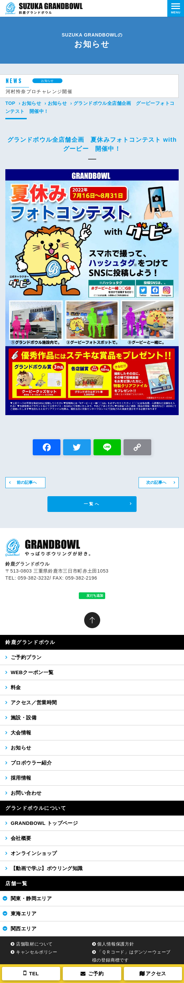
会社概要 (21, 838)
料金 (16, 687)
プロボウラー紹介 (31, 763)
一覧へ (92, 504)
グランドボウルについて (35, 808)
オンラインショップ (34, 853)
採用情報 (21, 778)
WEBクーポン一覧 (32, 672)
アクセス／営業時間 (34, 702)
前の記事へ (27, 482)
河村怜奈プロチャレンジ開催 (39, 91)
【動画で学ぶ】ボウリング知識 (47, 868)
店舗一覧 (16, 883)
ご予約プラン (26, 657)
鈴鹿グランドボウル (30, 642)
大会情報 (21, 732)
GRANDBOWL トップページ (44, 823)
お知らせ (31, 103)
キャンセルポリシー (36, 952)
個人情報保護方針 (115, 943)
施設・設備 (23, 717)
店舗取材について (34, 943)
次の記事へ (156, 482)
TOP (10, 103)
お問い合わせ (26, 793)
